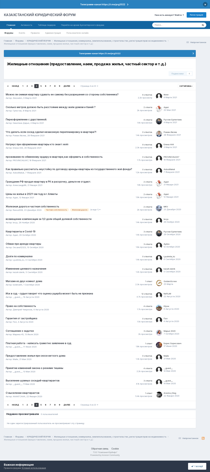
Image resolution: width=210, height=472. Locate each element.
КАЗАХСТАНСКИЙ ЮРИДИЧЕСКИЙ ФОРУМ (40, 15)
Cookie (115, 448)
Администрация (53, 33)
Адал (166, 107)
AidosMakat (18, 172)
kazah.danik (18, 272)
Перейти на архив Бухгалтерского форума (82, 25)
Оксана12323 (19, 247)
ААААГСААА (19, 396)
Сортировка (185, 86)
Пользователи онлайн (77, 33)
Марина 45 (18, 334)
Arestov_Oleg (170, 393)
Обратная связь (99, 448)
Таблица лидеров (47, 25)
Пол (15, 322)
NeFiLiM (167, 293)
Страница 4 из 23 (89, 86)
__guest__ (17, 297)
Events (22, 33)
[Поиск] (165, 25)
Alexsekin (17, 98)
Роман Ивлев (19, 135)
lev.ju (15, 222)
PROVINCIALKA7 (20, 160)
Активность (26, 25)
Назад (15, 86)
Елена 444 (18, 148)
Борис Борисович (172, 343)
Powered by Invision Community (105, 455)
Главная (11, 26)
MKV (166, 206)
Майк (15, 359)
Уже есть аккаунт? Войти (169, 15)
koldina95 (17, 284)
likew (166, 94)
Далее (67, 86)
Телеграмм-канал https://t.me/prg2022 (102, 4)
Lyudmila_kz (18, 260)
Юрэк (166, 306)
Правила (35, 33)
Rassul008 (18, 210)
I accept (197, 466)
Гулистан (17, 110)
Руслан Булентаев (173, 119)
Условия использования (34, 468)
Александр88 (19, 185)
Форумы (8, 33)
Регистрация (196, 15)
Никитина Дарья (21, 123)
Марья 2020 (170, 331)
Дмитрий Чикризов (22, 309)
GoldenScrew (170, 281)
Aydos (167, 244)
